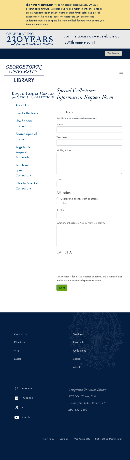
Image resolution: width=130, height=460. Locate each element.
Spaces (77, 358)
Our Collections (26, 113)
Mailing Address (65, 150)
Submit (62, 287)
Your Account (113, 52)
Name (60, 124)
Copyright (64, 438)
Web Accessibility (82, 438)
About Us (22, 105)
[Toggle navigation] (121, 73)
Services (78, 334)
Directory (19, 342)
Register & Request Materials (22, 152)
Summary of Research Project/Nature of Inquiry (81, 222)
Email (59, 179)
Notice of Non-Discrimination (108, 438)
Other (63, 203)
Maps (17, 358)
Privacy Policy (48, 438)
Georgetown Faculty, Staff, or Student (79, 198)
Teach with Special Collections (23, 170)
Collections (79, 350)
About (76, 367)
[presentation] (82, 262)
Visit (16, 350)
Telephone (62, 137)
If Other (61, 210)
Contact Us (20, 334)
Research (78, 342)
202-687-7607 (77, 410)
